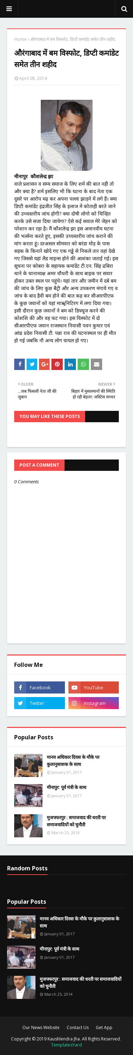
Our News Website (41, 1027)
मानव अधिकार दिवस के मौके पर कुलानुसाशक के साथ (73, 760)
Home (20, 39)
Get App (104, 1027)
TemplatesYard (66, 1045)
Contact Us (78, 1027)
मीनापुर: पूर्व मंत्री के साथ (66, 787)
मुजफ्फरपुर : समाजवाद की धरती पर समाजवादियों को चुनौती (76, 821)
